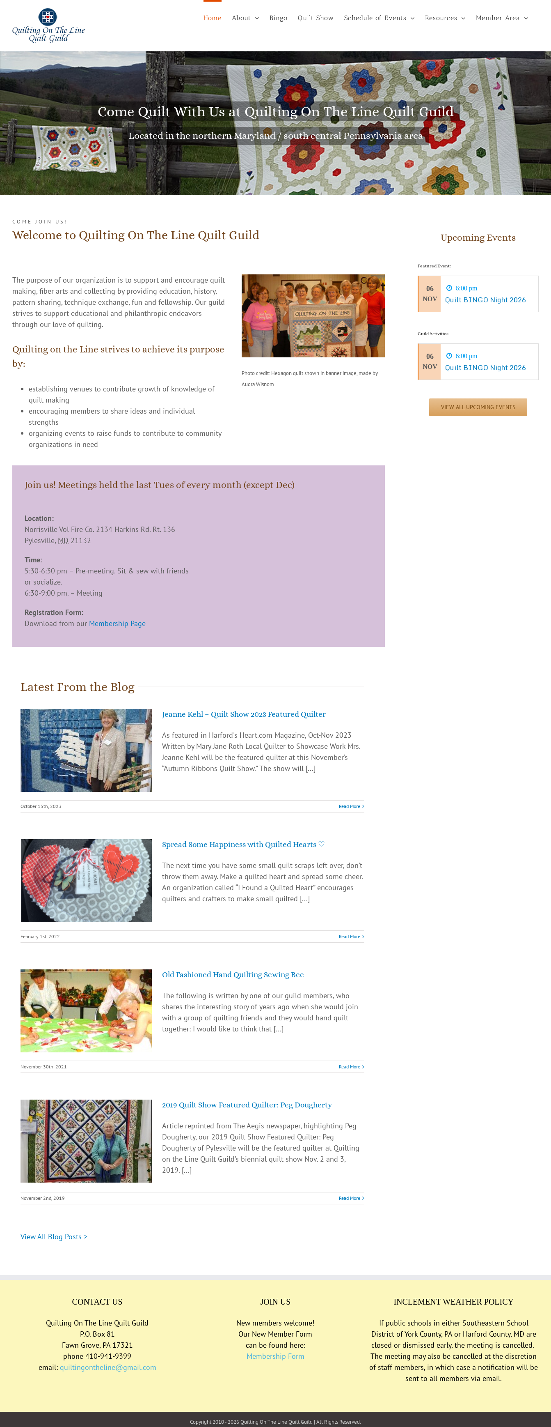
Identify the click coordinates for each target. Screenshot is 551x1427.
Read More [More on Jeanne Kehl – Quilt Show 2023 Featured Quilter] (349, 806)
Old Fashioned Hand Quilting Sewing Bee (233, 974)
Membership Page (117, 623)
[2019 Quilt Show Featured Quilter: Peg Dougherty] (86, 1141)
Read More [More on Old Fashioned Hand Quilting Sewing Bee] (349, 1066)
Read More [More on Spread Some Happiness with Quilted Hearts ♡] (349, 936)
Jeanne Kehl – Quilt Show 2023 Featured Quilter (244, 714)
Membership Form (275, 1356)
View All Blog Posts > (54, 1236)
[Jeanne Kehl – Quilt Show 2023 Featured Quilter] (86, 750)
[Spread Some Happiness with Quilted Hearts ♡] (86, 880)
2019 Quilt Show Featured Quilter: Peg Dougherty (247, 1104)
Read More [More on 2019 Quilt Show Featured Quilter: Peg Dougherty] (349, 1198)
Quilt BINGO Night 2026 (485, 299)
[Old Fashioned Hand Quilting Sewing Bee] (86, 1010)
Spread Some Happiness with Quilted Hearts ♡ (243, 844)
